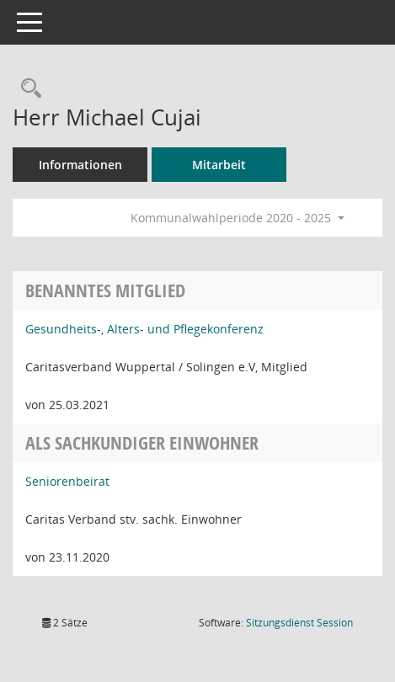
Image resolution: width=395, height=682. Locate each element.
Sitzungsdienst (299, 622)
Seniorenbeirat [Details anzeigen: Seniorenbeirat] (67, 481)
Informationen (80, 165)
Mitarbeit (219, 165)
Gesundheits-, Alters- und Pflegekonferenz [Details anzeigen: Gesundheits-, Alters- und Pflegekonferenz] (144, 329)
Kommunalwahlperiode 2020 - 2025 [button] (237, 218)
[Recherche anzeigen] (27, 89)
